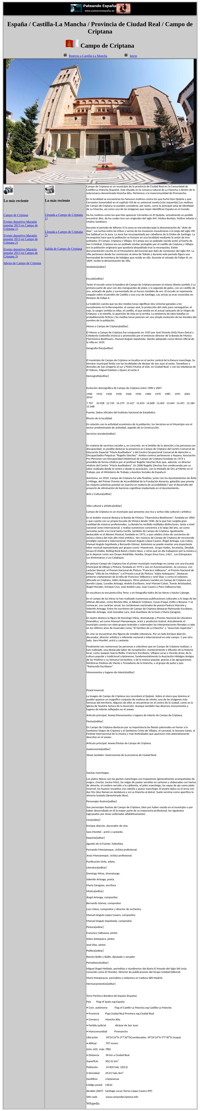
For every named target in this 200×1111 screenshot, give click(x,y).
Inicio (133, 56)
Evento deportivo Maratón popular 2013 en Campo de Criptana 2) (21, 239)
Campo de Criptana (16, 215)
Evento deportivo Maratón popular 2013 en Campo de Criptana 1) (21, 225)
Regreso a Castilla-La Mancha (88, 56)
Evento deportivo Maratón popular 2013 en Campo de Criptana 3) (21, 253)
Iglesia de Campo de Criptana (22, 263)
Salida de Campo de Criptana (63, 248)
